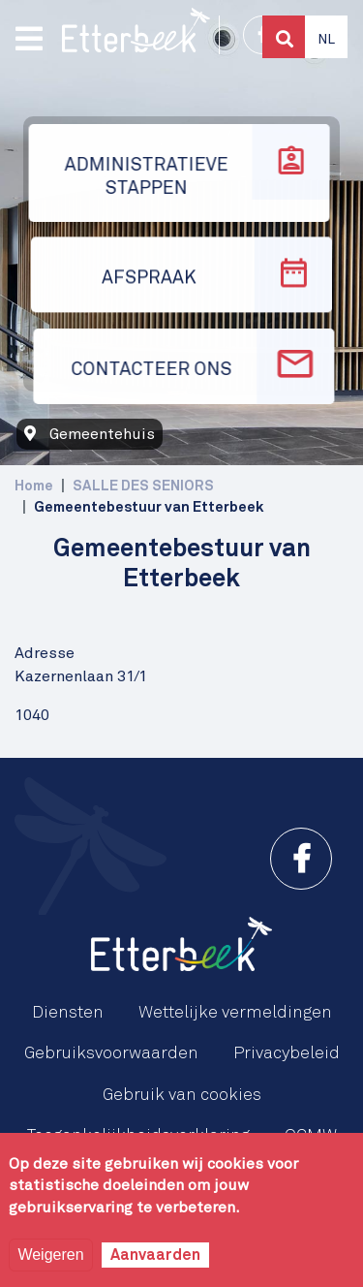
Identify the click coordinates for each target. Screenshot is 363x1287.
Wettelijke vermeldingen (235, 1012)
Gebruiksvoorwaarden (111, 1053)
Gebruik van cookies (182, 1095)
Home (34, 486)
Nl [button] (326, 40)
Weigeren (50, 1254)
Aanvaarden (155, 1255)
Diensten (68, 1012)
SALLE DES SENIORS (143, 486)
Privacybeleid (286, 1053)
